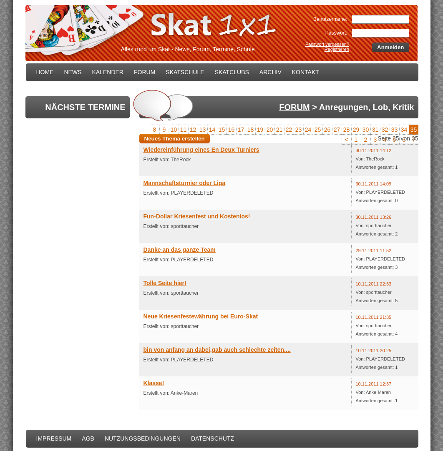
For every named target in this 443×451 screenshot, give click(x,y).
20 (270, 129)
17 (241, 129)
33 (394, 129)
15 (222, 129)
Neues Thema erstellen (174, 138)
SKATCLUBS (232, 72)
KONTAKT (305, 72)
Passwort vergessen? (327, 44)
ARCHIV (270, 72)
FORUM (144, 72)
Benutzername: (330, 19)
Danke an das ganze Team (179, 249)
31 (375, 129)
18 (250, 129)
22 (289, 129)
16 (231, 129)
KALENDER (107, 72)
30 (365, 129)
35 (413, 129)
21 (279, 129)
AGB (88, 438)
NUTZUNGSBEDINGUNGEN (143, 438)
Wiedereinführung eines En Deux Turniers (201, 149)
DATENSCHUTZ (212, 438)
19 (260, 129)
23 (298, 129)
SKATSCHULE (185, 72)
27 (337, 129)
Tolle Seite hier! (164, 283)
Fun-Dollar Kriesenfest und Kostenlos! (196, 216)
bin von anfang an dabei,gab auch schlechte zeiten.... (217, 349)
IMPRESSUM (54, 438)
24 (308, 129)
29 (356, 129)
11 (183, 129)
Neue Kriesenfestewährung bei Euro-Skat (200, 316)
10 (174, 129)
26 (327, 129)
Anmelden (390, 47)
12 (193, 129)
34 (404, 129)
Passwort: (336, 33)
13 (202, 129)
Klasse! (153, 383)
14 (212, 129)
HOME (45, 72)
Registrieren (337, 49)
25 (318, 129)
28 (346, 129)
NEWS (73, 72)
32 (385, 129)
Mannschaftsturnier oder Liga (184, 183)
